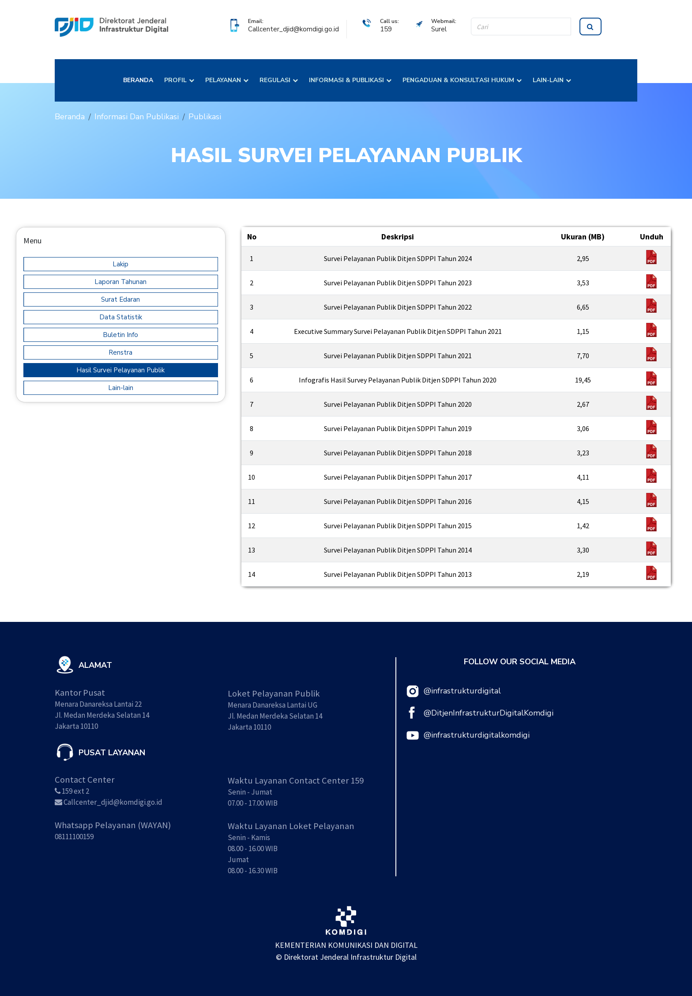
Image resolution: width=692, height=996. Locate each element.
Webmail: (443, 21)
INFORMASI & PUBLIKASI (346, 80)
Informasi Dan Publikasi (136, 116)
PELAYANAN (223, 80)
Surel (439, 29)
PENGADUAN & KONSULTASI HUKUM (458, 80)
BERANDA (138, 80)
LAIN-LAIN (548, 80)
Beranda (70, 116)
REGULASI (275, 80)
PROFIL (175, 80)
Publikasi (204, 116)
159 (386, 29)
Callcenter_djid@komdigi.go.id (293, 29)
